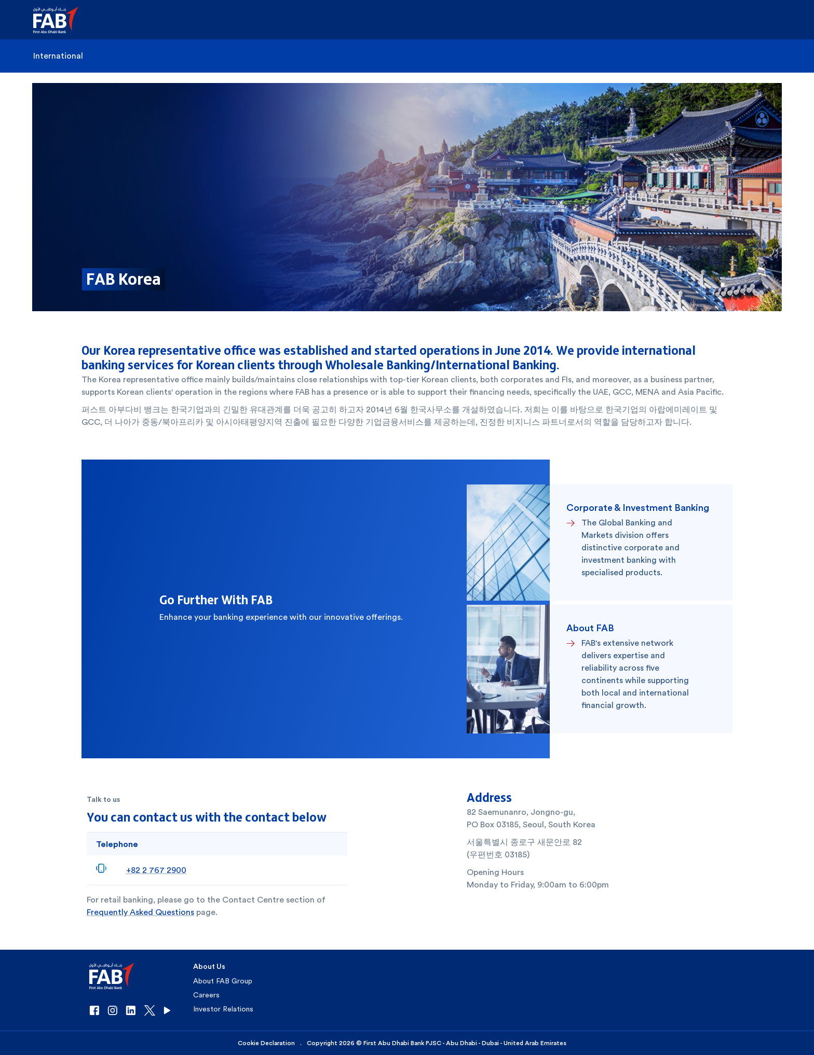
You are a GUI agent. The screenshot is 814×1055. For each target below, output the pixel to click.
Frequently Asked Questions (140, 912)
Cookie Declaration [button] (266, 1043)
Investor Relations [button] (223, 1009)
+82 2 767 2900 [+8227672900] (156, 870)
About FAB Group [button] (222, 981)
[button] (62, 20)
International (58, 56)
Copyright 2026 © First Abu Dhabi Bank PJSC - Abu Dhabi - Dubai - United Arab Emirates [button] (436, 1043)
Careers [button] (206, 995)
